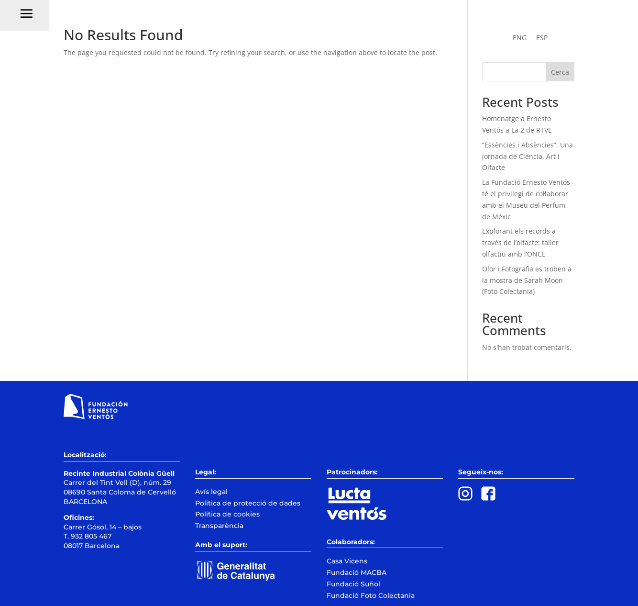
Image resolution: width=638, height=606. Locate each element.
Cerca (560, 72)
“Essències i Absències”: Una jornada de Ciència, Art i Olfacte (527, 156)
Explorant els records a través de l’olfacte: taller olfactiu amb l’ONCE (520, 242)
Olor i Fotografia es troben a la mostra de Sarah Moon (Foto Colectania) (527, 280)
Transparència (219, 525)
